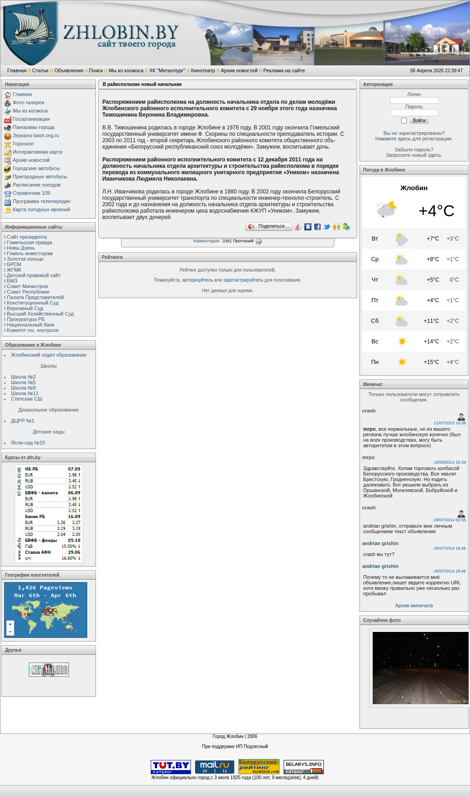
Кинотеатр (203, 70)
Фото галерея (28, 102)
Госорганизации (31, 119)
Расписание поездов (37, 184)
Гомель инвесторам (30, 253)
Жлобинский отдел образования (48, 355)
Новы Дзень (21, 248)
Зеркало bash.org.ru (36, 135)
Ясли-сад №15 (28, 442)
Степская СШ (26, 398)
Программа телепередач (41, 201)
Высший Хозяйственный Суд (40, 313)
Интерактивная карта (38, 152)
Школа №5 (23, 382)
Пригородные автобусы (40, 176)
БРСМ (14, 264)
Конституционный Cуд (32, 302)
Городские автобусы (36, 168)
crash (368, 410)
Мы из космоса (126, 70)
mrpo (368, 457)
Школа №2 (23, 377)
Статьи (40, 70)
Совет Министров (27, 286)
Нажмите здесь (393, 138)
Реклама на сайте (284, 70)
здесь (434, 155)
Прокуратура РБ (26, 319)
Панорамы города (33, 127)
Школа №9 (23, 387)
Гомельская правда (29, 242)
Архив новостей (239, 70)
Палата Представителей (35, 297)
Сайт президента (27, 237)
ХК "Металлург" (167, 70)
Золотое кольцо (25, 259)
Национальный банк (30, 324)
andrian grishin (380, 543)
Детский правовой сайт (34, 275)
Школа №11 (25, 393)
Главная (16, 70)
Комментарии (206, 241)
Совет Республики (28, 291)
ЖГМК (14, 270)
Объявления (69, 70)
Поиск (96, 70)
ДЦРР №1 (22, 420)
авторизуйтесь (197, 280)
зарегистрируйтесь (243, 280)
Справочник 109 (31, 193)
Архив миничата (414, 605)
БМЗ (12, 280)
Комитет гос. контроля (32, 330)
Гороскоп (23, 143)
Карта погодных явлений (41, 209)
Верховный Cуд (25, 308)
